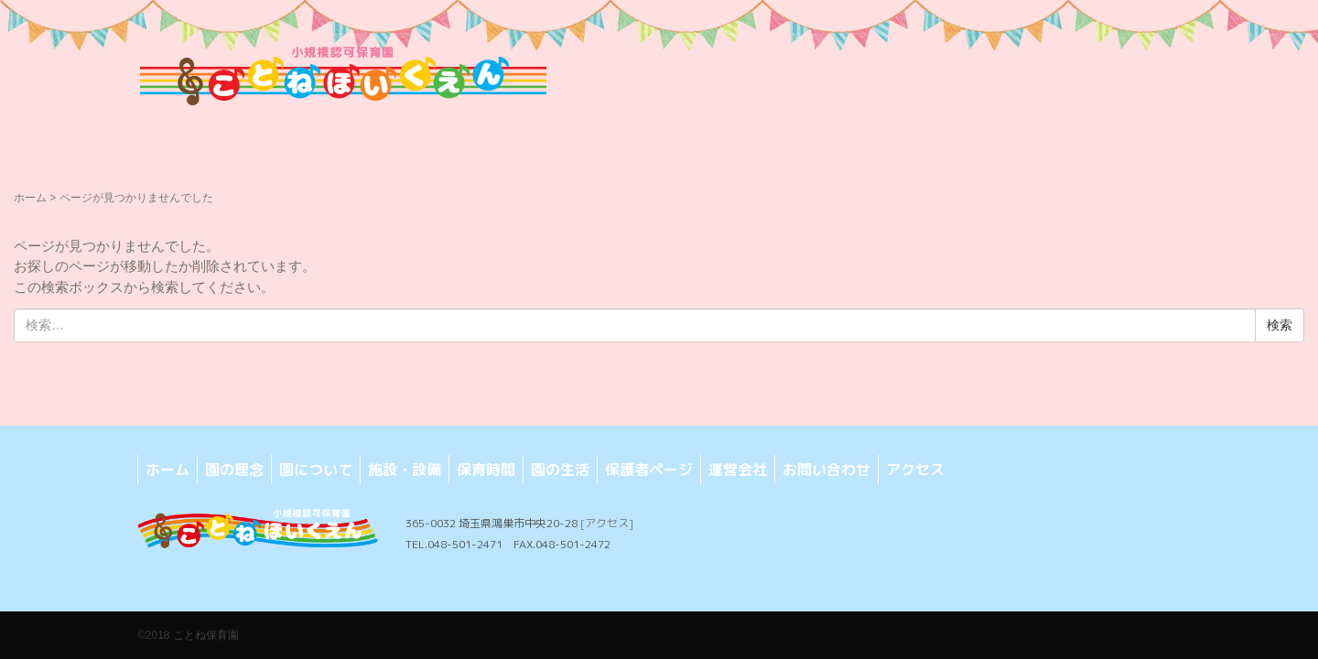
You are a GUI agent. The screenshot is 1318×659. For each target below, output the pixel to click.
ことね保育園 (206, 635)
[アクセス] (606, 523)
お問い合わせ (826, 469)
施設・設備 (404, 469)
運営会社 (737, 469)
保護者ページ (649, 469)
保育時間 (486, 469)
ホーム (30, 197)
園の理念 (234, 469)
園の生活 (560, 469)
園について (315, 469)
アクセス (915, 469)
